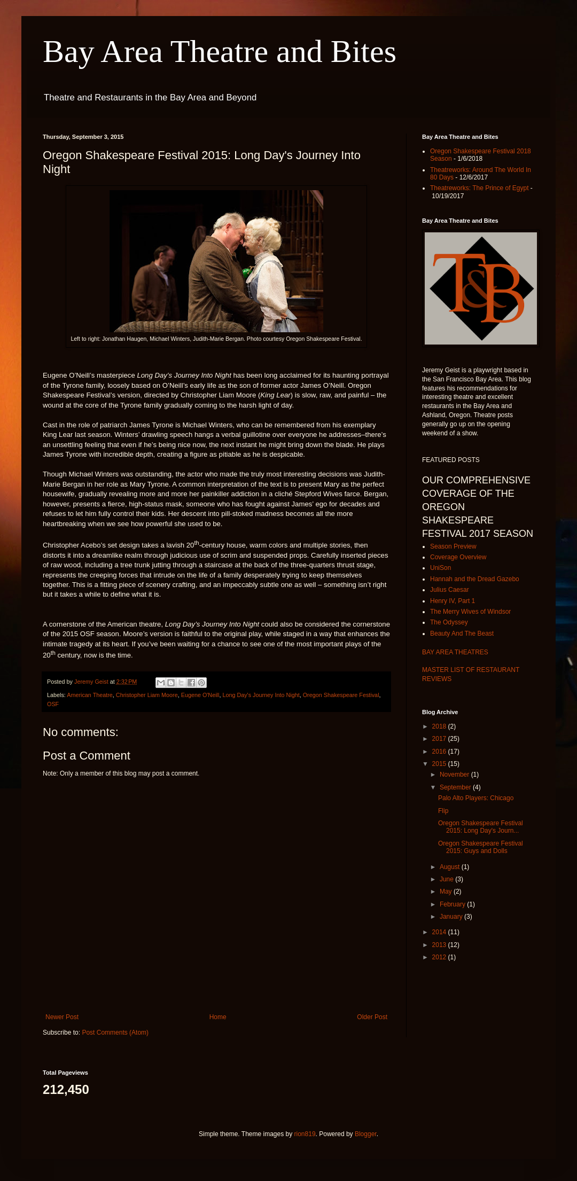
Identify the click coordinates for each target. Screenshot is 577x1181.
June (447, 879)
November (455, 774)
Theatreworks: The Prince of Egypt (479, 188)
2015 (440, 764)
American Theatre (90, 695)
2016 (440, 751)
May (447, 891)
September (456, 787)
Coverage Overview (458, 557)
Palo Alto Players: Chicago (475, 798)
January (452, 916)
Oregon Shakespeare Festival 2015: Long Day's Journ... (480, 826)
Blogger (366, 1134)
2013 (440, 945)
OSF (53, 704)
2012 (440, 957)
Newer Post (62, 1017)
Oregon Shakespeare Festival (341, 695)
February (453, 904)
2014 (440, 932)
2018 (440, 726)
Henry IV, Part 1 (452, 601)
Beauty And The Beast (462, 633)
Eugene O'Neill (200, 695)
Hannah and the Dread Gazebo (474, 579)
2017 (440, 738)
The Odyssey (449, 622)
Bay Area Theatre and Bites (219, 51)
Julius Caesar (449, 589)
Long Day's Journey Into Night (260, 695)
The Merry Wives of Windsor (470, 611)
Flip (443, 811)
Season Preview (453, 546)
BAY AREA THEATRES (455, 652)
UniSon (440, 568)
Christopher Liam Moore (147, 695)
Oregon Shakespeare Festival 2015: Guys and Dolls (480, 847)
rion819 (305, 1134)
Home (218, 1017)
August (451, 867)
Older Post (372, 1017)
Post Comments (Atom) (115, 1032)
